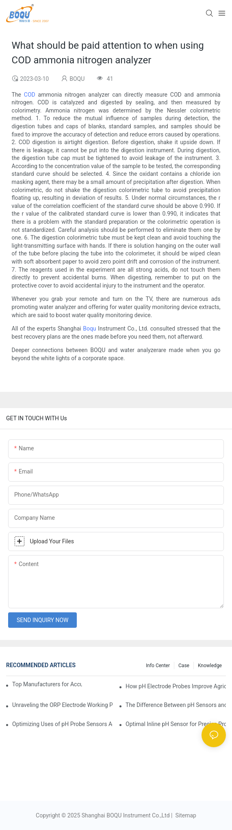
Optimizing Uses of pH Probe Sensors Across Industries (62, 724)
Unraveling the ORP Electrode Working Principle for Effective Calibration (62, 705)
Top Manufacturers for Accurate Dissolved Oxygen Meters (47, 684)
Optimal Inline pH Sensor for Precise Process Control (176, 724)
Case (183, 665)
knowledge (210, 665)
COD (29, 94)
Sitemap (185, 815)
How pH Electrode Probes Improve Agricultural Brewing (176, 686)
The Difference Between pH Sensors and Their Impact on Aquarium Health (176, 705)
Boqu (89, 328)
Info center (158, 665)
